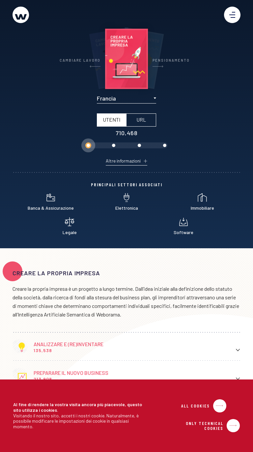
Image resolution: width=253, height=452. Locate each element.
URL (141, 119)
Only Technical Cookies (204, 425)
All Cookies (195, 406)
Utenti (111, 119)
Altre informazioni (123, 161)
